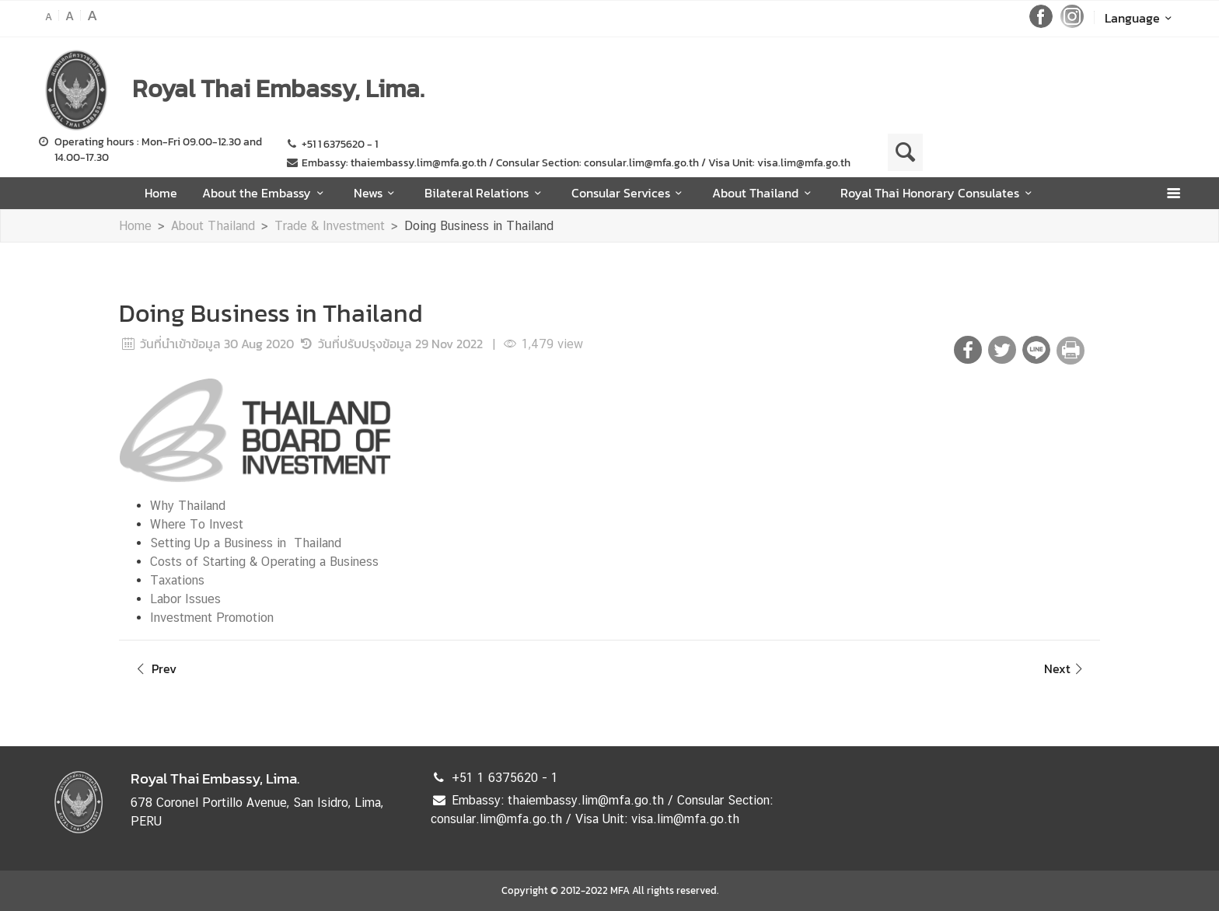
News (377, 192)
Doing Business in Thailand (479, 225)
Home (161, 192)
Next (1066, 668)
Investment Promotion (212, 617)
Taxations (177, 580)
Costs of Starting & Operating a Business (264, 561)
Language (1141, 18)
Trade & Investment (329, 225)
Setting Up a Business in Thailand (245, 543)
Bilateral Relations (485, 192)
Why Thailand (187, 505)
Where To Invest (196, 524)
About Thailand (764, 192)
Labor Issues (185, 599)
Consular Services (629, 192)
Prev (153, 668)
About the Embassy (265, 192)
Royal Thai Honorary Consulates (938, 192)
